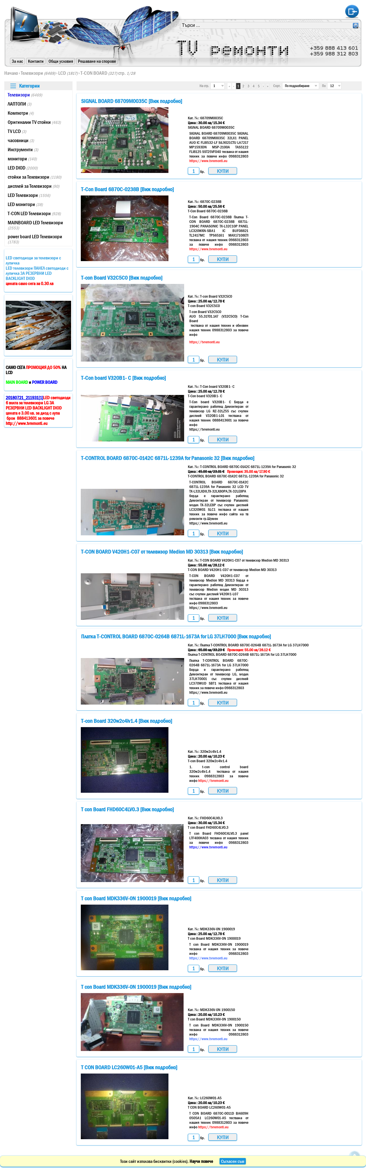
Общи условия (61, 61)
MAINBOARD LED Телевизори (35, 225)
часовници (21, 140)
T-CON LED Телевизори (34, 213)
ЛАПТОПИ (19, 104)
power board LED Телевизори (35, 239)
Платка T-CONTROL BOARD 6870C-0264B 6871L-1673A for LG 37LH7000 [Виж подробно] (176, 636)
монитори (22, 159)
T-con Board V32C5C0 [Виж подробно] (121, 278)
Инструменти (23, 149)
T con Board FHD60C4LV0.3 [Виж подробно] (127, 809)
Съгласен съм (232, 1161)
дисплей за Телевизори (33, 186)
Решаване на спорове (97, 61)
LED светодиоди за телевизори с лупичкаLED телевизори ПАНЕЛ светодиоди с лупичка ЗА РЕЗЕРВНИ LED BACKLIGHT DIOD (37, 270)
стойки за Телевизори (34, 177)
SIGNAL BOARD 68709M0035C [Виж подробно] (131, 101)
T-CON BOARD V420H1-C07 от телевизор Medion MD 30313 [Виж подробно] (162, 551)
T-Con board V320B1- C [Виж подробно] (123, 378)
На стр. (204, 86)
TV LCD (17, 131)
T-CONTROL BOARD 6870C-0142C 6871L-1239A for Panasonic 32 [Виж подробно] (167, 458)
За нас (17, 61)
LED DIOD (23, 168)
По (324, 86)
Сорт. (277, 86)
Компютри (21, 113)
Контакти (36, 61)
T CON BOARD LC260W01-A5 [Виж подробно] (129, 1067)
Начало (11, 73)
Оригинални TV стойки (34, 122)
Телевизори (38, 73)
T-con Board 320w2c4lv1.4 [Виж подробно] (126, 721)
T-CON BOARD (99, 73)
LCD (68, 73)
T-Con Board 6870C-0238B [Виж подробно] (127, 189)
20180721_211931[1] (24, 397)
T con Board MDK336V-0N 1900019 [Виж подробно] (136, 898)
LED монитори (25, 204)
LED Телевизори (29, 195)
